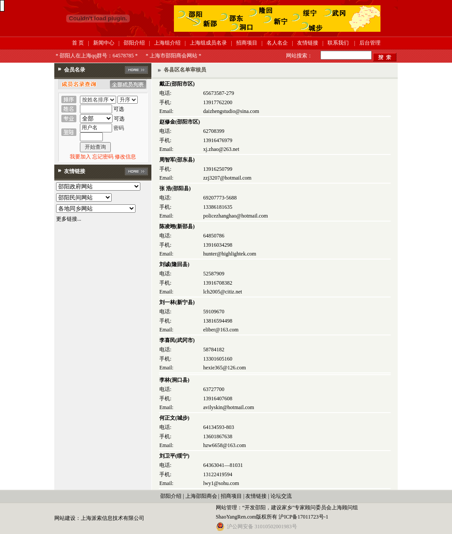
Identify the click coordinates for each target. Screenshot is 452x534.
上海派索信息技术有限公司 (112, 518)
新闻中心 (103, 43)
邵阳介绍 (134, 43)
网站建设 (64, 518)
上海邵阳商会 (201, 496)
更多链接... (68, 219)
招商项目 (246, 43)
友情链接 (307, 43)
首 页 (78, 43)
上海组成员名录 (208, 43)
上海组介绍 (167, 43)
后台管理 (369, 43)
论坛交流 (281, 496)
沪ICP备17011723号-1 (303, 517)
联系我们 (338, 43)
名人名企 (277, 43)
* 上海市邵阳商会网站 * (173, 56)
